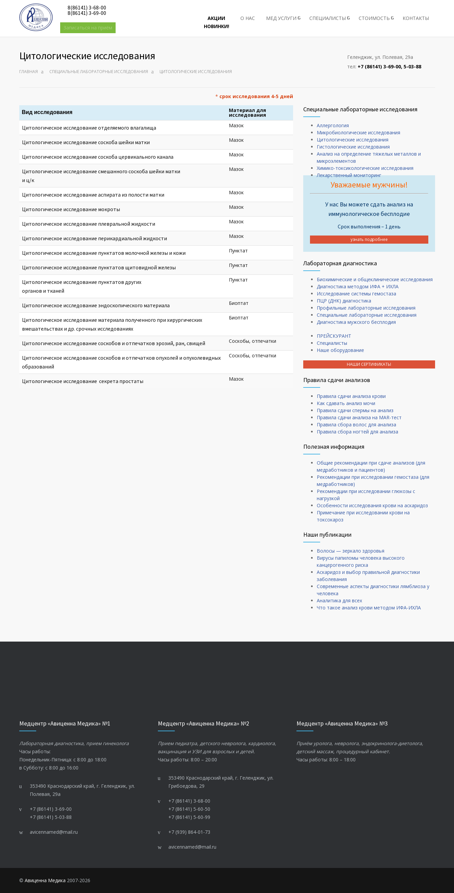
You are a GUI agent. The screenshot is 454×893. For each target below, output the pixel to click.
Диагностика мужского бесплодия (356, 322)
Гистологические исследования (353, 146)
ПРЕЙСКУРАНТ (334, 336)
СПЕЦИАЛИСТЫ (327, 18)
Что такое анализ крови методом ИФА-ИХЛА (369, 607)
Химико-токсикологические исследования (365, 168)
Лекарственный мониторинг (349, 175)
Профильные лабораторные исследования (366, 308)
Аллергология (333, 125)
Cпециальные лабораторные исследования (98, 71)
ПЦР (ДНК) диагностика (344, 300)
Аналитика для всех (339, 600)
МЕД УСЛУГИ (281, 18)
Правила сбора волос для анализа (356, 424)
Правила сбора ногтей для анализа (357, 431)
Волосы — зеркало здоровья (350, 551)
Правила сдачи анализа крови (351, 396)
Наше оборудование (340, 350)
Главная (28, 71)
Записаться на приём (88, 27)
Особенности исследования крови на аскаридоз (372, 505)
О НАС (247, 18)
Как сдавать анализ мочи (346, 403)
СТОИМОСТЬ (374, 18)
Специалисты (332, 343)
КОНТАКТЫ (416, 18)
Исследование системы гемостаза (356, 293)
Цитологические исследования (352, 139)
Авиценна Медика (45, 880)
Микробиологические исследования (358, 132)
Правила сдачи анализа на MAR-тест (359, 417)
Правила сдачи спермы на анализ (355, 410)
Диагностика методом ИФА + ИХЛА (358, 286)
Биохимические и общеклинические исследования (375, 279)
